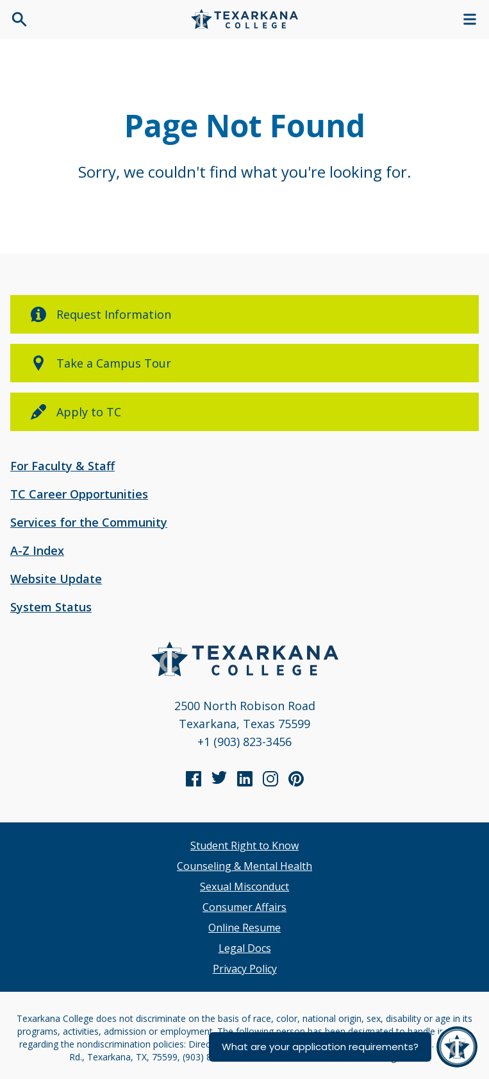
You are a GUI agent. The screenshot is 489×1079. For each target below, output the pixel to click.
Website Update (56, 578)
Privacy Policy (245, 969)
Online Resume (244, 928)
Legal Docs (245, 948)
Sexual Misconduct (244, 886)
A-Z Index (37, 550)
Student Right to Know (244, 845)
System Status (51, 607)
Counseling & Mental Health (244, 866)
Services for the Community (88, 522)
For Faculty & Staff (62, 465)
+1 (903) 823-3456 (244, 741)
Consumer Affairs (244, 907)
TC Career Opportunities (79, 494)
